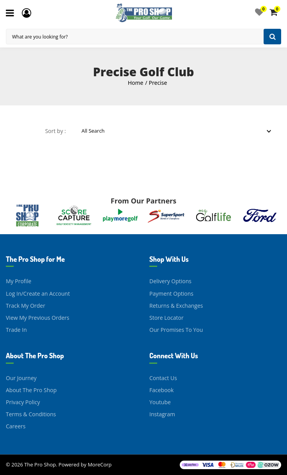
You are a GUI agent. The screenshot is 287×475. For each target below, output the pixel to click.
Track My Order (25, 305)
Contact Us (163, 378)
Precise (158, 82)
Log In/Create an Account (38, 293)
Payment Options (171, 293)
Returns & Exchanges (176, 305)
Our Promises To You (176, 329)
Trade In (16, 329)
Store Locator (166, 317)
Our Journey (21, 378)
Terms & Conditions (31, 414)
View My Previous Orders (37, 317)
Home (136, 82)
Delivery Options (170, 281)
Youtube (160, 402)
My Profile (18, 281)
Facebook (161, 390)
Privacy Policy (23, 402)
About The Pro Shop (31, 390)
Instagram (162, 414)
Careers (15, 426)
